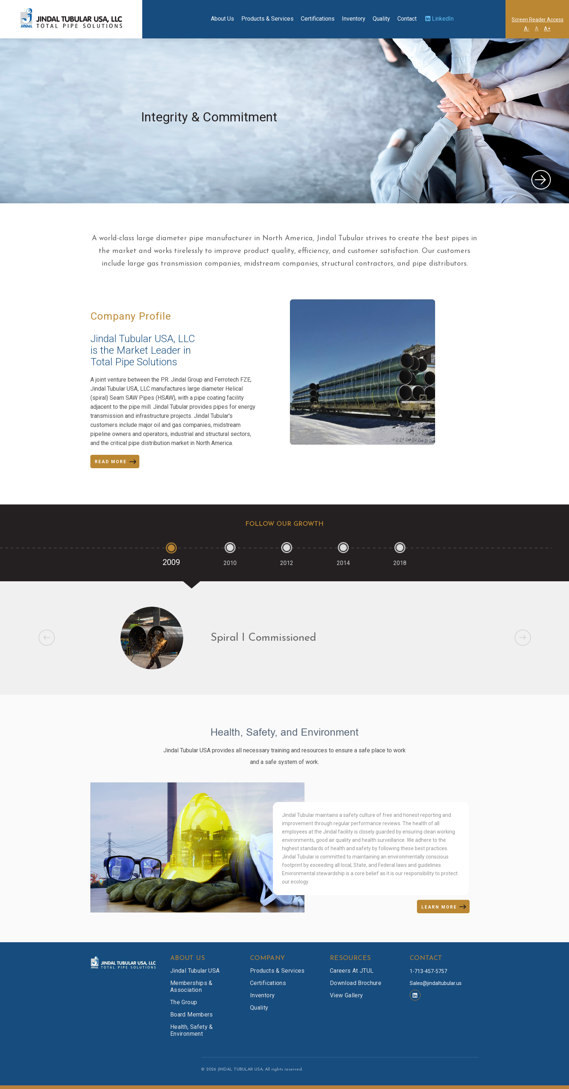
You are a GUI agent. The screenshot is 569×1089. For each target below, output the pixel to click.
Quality (381, 18)
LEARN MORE (439, 907)
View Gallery (346, 995)
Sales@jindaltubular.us (436, 983)
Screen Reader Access (538, 19)
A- (526, 29)
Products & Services (267, 18)
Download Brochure (355, 983)
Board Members (191, 1014)
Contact (407, 18)
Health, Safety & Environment (191, 1030)
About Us (222, 18)
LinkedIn (439, 18)
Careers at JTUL (351, 970)
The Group (183, 1002)
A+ (547, 29)
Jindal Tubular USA (195, 970)
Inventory (353, 18)
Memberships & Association (191, 986)
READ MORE (111, 461)
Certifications (318, 18)
